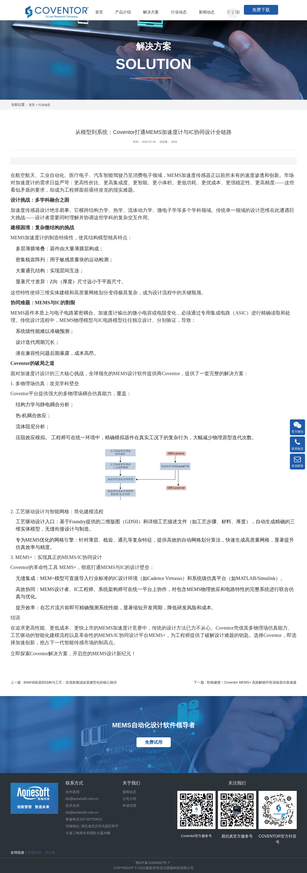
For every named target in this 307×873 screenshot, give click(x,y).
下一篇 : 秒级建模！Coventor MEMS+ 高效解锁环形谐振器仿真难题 (245, 682)
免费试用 (153, 742)
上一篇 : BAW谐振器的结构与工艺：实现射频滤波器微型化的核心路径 (64, 682)
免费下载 (261, 9)
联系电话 (297, 444)
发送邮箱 (297, 462)
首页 (32, 105)
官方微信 (297, 427)
